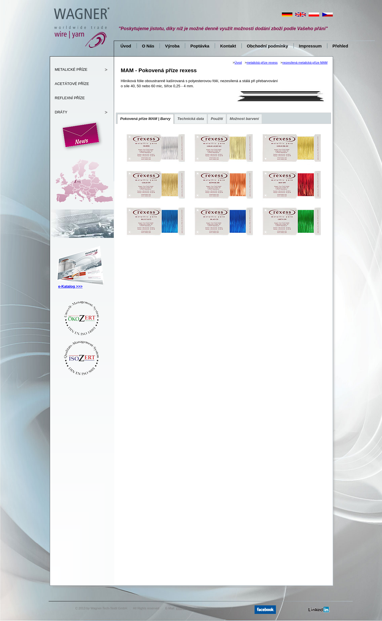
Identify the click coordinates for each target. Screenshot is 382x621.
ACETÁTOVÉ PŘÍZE (72, 84)
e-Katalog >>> (70, 286)
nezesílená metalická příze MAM (305, 62)
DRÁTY (61, 112)
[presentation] (145, 119)
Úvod (238, 62)
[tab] (145, 119)
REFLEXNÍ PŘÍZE (70, 98)
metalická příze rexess (262, 62)
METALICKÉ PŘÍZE (71, 69)
